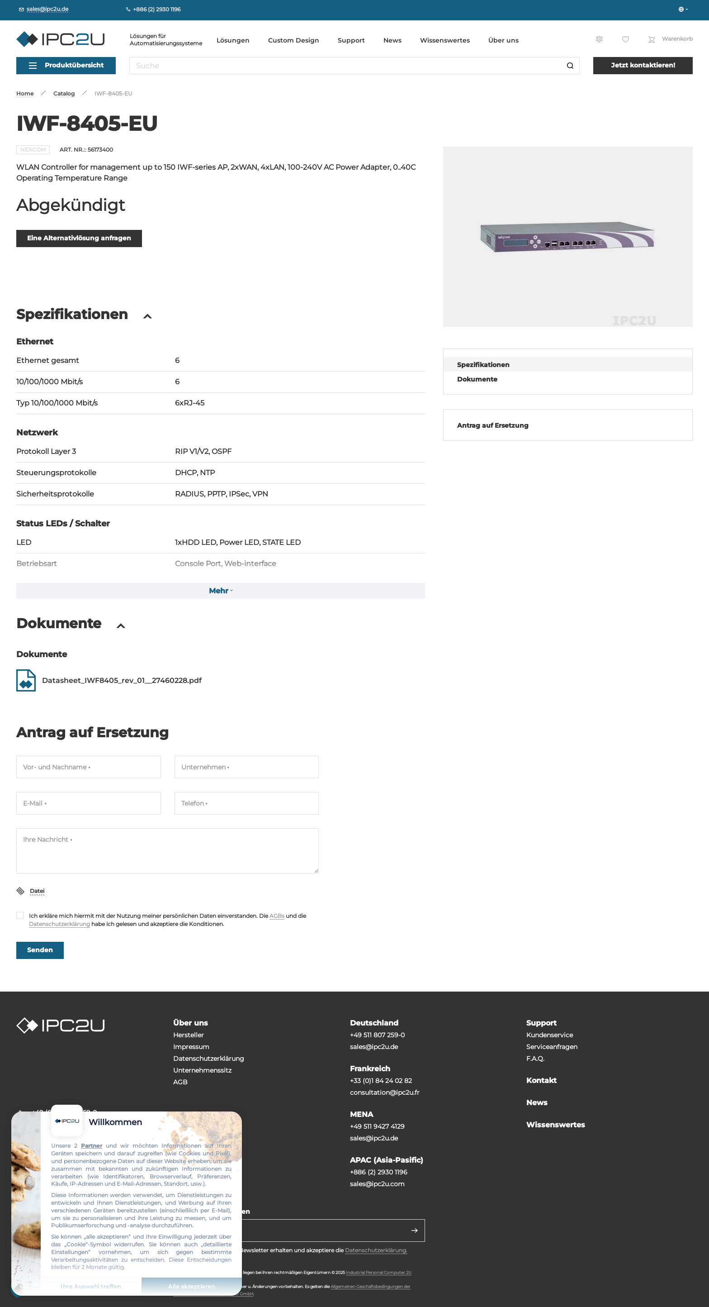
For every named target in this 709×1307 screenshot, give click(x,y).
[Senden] (415, 1230)
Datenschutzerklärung (59, 924)
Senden (40, 950)
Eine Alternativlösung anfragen (79, 238)
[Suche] (570, 65)
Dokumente (477, 379)
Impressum (191, 1047)
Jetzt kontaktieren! (643, 65)
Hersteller (188, 1035)
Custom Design (293, 40)
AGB (180, 1082)
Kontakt (541, 1080)
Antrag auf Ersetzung (493, 425)
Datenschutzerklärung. (376, 1250)
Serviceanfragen (551, 1047)
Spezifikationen (483, 365)
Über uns (503, 40)
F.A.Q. (535, 1058)
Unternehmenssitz (202, 1070)
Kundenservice (549, 1035)
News (392, 40)
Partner (91, 1145)
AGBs (276, 915)
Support (351, 40)
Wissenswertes (445, 40)
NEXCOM (33, 149)
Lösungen (233, 40)
